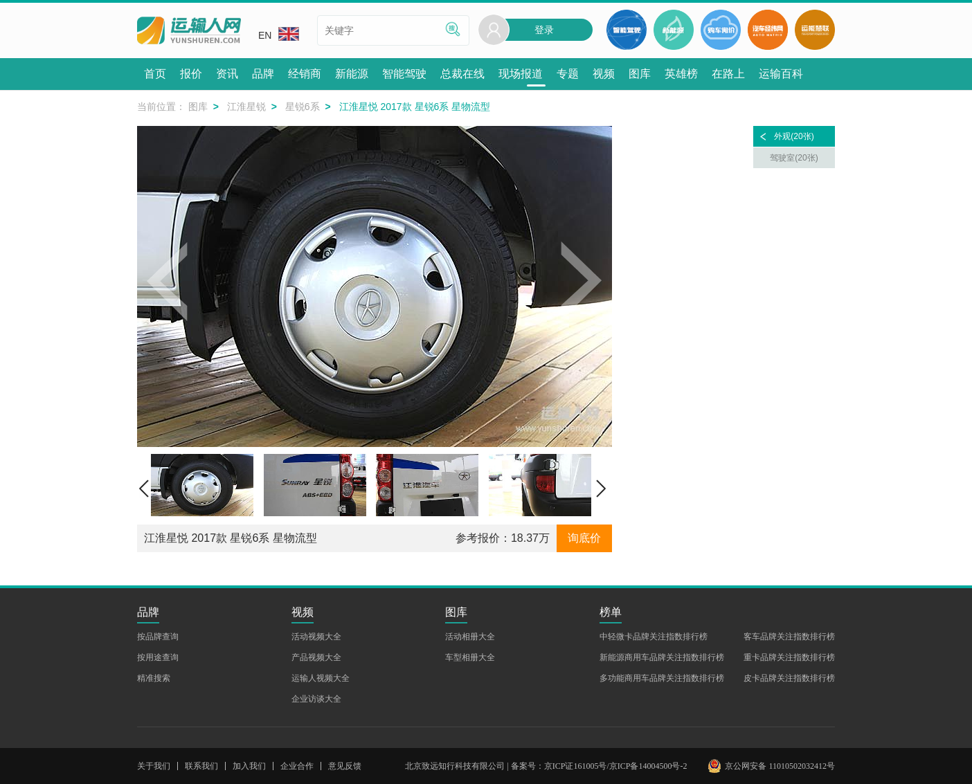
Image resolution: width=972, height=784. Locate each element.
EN (278, 34)
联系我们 (201, 766)
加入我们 (249, 766)
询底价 (584, 538)
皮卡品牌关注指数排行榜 (789, 678)
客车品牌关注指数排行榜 (789, 636)
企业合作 (297, 766)
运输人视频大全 (320, 678)
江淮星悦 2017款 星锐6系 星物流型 (230, 538)
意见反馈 (344, 766)
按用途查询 (158, 657)
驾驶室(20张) (794, 158)
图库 (198, 106)
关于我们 (153, 766)
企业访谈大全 (316, 699)
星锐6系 (302, 106)
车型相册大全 (470, 657)
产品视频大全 (316, 657)
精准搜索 (153, 678)
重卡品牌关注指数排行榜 (789, 657)
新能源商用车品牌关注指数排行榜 (662, 657)
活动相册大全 (470, 636)
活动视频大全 (316, 636)
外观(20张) (793, 136)
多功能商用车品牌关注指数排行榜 (662, 678)
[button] (168, 286)
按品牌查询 (158, 636)
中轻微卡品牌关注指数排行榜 (654, 636)
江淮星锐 (246, 106)
